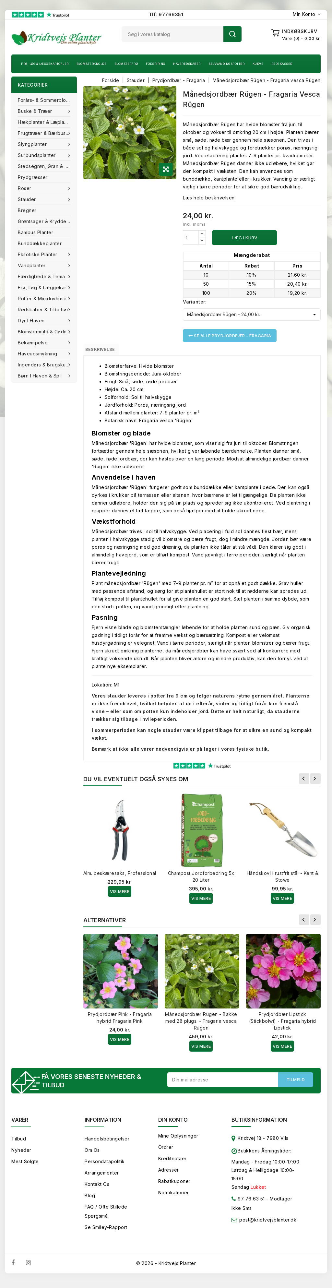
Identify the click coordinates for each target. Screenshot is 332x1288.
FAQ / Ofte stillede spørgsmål (106, 1216)
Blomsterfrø (126, 64)
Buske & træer (35, 111)
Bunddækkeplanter (40, 243)
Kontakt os (97, 1189)
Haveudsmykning (38, 353)
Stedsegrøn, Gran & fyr (45, 166)
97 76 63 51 (248, 1205)
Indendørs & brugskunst (46, 364)
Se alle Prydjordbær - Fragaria (229, 335)
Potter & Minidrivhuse (43, 298)
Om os (92, 1155)
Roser (25, 188)
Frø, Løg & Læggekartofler (45, 64)
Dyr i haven (32, 320)
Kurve (258, 64)
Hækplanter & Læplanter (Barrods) (47, 122)
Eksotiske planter (38, 254)
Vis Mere (119, 894)
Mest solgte (25, 1166)
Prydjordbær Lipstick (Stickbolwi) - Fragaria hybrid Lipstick (282, 1023)
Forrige (304, 781)
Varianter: (195, 301)
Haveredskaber (187, 64)
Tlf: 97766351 (166, 14)
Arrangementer (102, 1177)
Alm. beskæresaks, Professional (119, 876)
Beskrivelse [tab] (106, 350)
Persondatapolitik (105, 1166)
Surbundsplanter (37, 155)
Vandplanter (32, 265)
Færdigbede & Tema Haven (47, 276)
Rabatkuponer (174, 1186)
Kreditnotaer (172, 1163)
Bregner (27, 210)
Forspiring (155, 64)
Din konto (173, 1124)
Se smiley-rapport (106, 1232)
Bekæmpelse (33, 342)
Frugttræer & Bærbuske (45, 133)
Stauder (27, 199)
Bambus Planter (35, 232)
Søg (232, 34)
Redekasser (281, 64)
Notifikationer (173, 1197)
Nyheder (21, 1155)
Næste (315, 781)
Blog (90, 1200)
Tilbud (18, 1143)
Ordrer (165, 1152)
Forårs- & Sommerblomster (47, 100)
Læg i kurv (244, 237)
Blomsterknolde (91, 64)
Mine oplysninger (178, 1140)
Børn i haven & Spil (40, 375)
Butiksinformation (259, 1124)
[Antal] (190, 237)
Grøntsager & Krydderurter (47, 221)
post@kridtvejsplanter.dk (267, 1224)
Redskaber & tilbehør (44, 309)
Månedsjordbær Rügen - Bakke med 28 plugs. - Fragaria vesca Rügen (201, 1023)
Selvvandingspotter (226, 64)
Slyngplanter (33, 144)
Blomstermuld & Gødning (46, 331)
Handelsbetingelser (107, 1143)
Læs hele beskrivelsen (209, 197)
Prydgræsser (33, 177)
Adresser (168, 1174)
